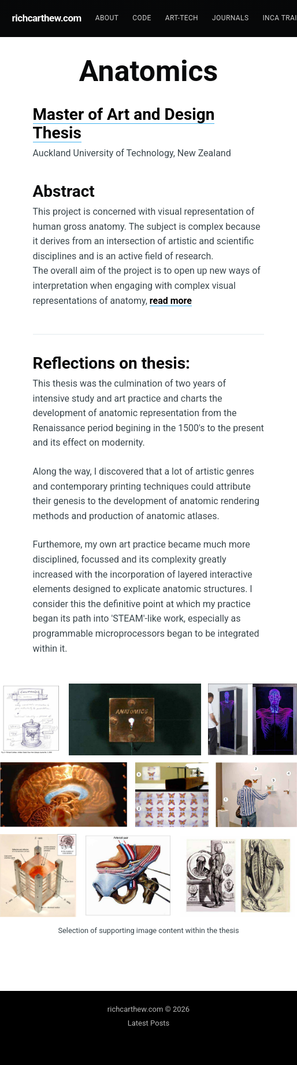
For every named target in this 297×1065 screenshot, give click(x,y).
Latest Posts (149, 1023)
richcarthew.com (46, 18)
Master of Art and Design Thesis (124, 123)
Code (141, 18)
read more (171, 300)
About (107, 18)
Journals (230, 18)
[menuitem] (107, 18)
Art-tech (181, 18)
